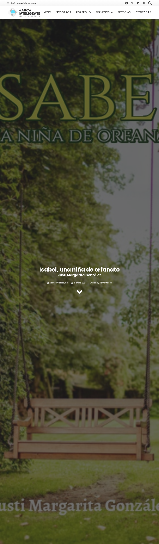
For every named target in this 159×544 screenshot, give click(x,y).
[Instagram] (143, 3)
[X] (132, 3)
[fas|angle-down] (79, 292)
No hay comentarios (102, 282)
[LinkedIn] (138, 3)
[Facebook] (126, 3)
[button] (111, 12)
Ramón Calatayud (59, 282)
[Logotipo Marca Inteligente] (24, 12)
